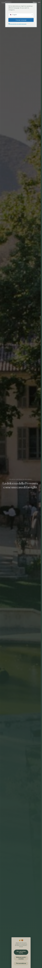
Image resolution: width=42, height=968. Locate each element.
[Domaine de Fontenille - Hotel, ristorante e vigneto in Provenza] (6, 2)
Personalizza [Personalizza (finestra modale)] (21, 963)
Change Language (21, 20)
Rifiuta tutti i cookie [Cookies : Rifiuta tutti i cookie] (21, 958)
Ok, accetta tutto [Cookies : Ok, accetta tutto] (21, 952)
